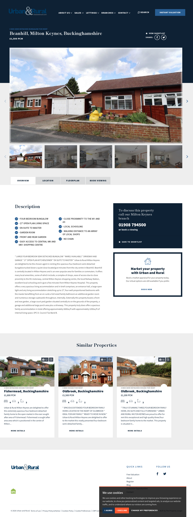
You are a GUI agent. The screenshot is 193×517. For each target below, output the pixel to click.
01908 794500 (132, 225)
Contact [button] (125, 12)
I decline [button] (122, 510)
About (129, 478)
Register (130, 481)
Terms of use (36, 511)
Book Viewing (98, 180)
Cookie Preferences (83, 511)
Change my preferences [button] (144, 510)
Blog (129, 485)
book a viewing (130, 229)
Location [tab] (48, 180)
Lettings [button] (93, 12)
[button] (5, 101)
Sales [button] (80, 12)
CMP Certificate (98, 511)
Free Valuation (133, 474)
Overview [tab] (23, 180)
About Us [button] (66, 12)
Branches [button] (109, 12)
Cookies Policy (67, 511)
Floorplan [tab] (72, 180)
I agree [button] (108, 510)
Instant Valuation (170, 12)
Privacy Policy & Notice (51, 511)
